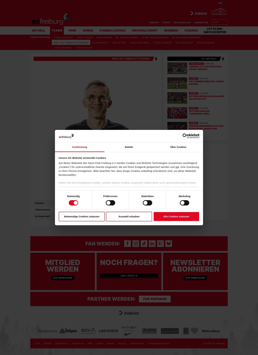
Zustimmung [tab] (79, 147)
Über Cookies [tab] (178, 147)
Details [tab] (129, 147)
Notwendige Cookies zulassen (81, 216)
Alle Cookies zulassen (176, 216)
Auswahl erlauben (129, 216)
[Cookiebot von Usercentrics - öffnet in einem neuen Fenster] (185, 136)
